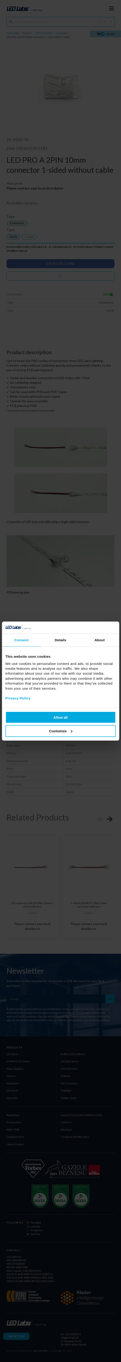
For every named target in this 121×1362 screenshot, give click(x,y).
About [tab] (100, 640)
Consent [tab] (21, 640)
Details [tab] (60, 640)
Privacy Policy (18, 698)
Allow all (60, 717)
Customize (60, 731)
